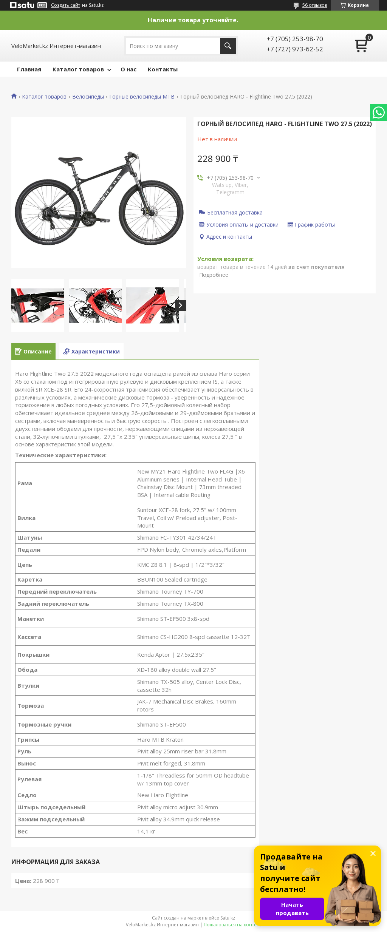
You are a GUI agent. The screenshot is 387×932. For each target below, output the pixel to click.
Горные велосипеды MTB (142, 96)
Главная (29, 69)
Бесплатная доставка (235, 212)
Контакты (163, 69)
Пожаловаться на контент (233, 924)
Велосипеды (88, 96)
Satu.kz (227, 918)
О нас (128, 69)
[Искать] (228, 46)
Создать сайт (65, 5)
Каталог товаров (78, 69)
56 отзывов (314, 5)
